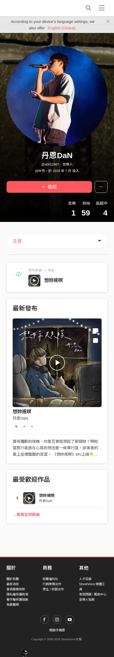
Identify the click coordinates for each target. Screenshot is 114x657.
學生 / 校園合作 (53, 589)
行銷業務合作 (52, 584)
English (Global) (61, 28)
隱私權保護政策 (17, 594)
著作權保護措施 (17, 599)
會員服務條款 (15, 589)
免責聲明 (12, 605)
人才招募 (85, 579)
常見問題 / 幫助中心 (93, 594)
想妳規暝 (53, 280)
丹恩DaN (20, 418)
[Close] (108, 22)
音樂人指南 (87, 599)
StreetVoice (27, 8)
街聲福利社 (50, 579)
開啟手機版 (57, 630)
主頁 (17, 241)
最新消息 (12, 584)
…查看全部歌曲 (26, 514)
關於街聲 (12, 579)
